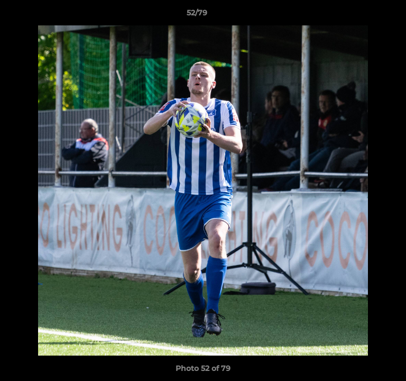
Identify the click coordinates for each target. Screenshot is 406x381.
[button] (368, 15)
